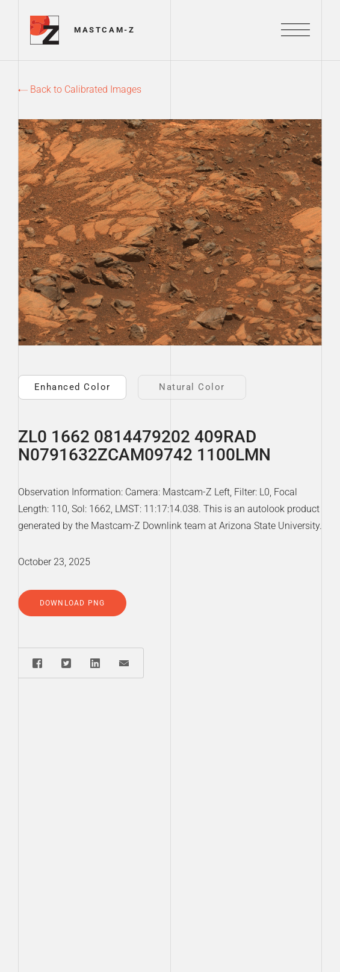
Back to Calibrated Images (79, 89)
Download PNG (72, 603)
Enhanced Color (72, 387)
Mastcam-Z (104, 29)
